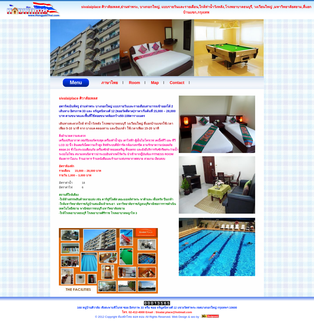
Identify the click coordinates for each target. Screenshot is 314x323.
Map (155, 83)
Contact (177, 83)
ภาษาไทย (109, 83)
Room (134, 83)
